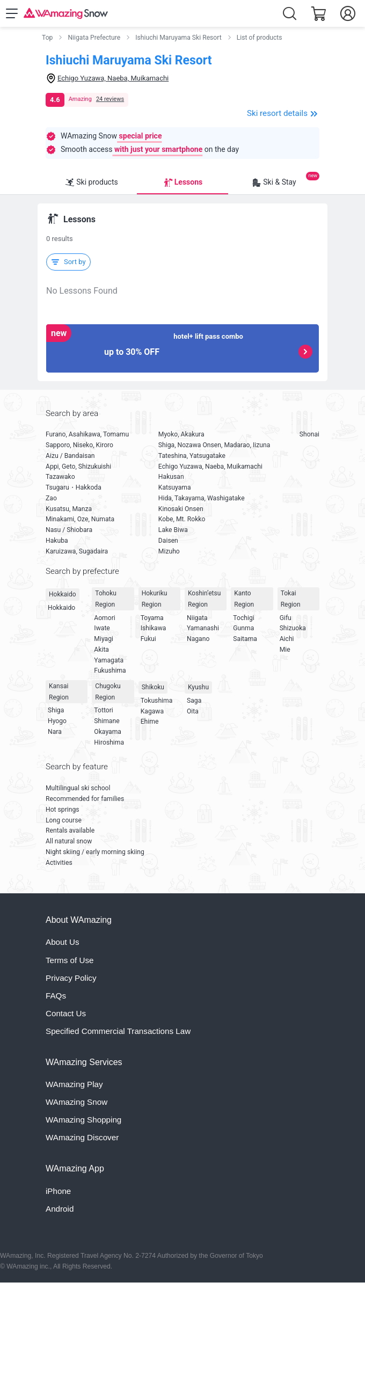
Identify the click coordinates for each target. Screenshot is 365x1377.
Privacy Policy (71, 977)
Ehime (150, 721)
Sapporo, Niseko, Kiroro (79, 445)
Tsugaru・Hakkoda (73, 487)
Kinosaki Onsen (180, 509)
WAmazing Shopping (83, 1119)
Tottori (103, 710)
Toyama (152, 618)
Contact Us (66, 1013)
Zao (51, 498)
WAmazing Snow (76, 1101)
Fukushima (110, 670)
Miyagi (103, 639)
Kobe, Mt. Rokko (182, 519)
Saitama (245, 639)
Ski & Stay (273, 182)
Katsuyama (174, 487)
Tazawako (60, 476)
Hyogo (57, 721)
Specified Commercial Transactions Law (118, 1031)
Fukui (148, 639)
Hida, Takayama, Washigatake (201, 498)
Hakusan (171, 476)
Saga (194, 700)
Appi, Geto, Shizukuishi (78, 466)
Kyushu (198, 687)
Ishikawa (153, 628)
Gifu (285, 618)
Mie (285, 649)
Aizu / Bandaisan (70, 456)
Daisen (168, 540)
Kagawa (152, 711)
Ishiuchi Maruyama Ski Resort (178, 37)
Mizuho (169, 551)
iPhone (58, 1191)
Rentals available (70, 830)
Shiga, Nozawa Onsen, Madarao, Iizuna (214, 445)
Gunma (243, 628)
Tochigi (243, 618)
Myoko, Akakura (181, 434)
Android (60, 1208)
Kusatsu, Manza (69, 509)
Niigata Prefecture (94, 37)
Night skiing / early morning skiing (95, 852)
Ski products (91, 182)
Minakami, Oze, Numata (80, 519)
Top (47, 37)
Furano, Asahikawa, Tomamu (87, 434)
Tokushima (157, 700)
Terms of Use (69, 960)
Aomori (104, 618)
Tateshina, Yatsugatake (191, 456)
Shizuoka (293, 628)
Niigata (197, 618)
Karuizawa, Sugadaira (77, 551)
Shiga (56, 710)
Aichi (287, 639)
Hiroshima (109, 742)
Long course (64, 820)
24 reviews (110, 99)
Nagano (198, 639)
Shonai (309, 434)
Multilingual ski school (78, 788)
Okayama (107, 731)
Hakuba (57, 540)
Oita (193, 711)
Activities (59, 862)
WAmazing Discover (82, 1137)
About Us (62, 941)
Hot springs (62, 809)
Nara (55, 731)
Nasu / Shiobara (69, 530)
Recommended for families (85, 799)
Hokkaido (62, 594)
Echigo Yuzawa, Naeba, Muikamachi (210, 466)
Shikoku (153, 687)
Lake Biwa (173, 530)
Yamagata (108, 660)
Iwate (102, 628)
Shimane (106, 721)
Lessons (182, 182)
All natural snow (69, 841)
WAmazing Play (74, 1084)
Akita (101, 649)
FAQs (56, 995)
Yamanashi (203, 628)
